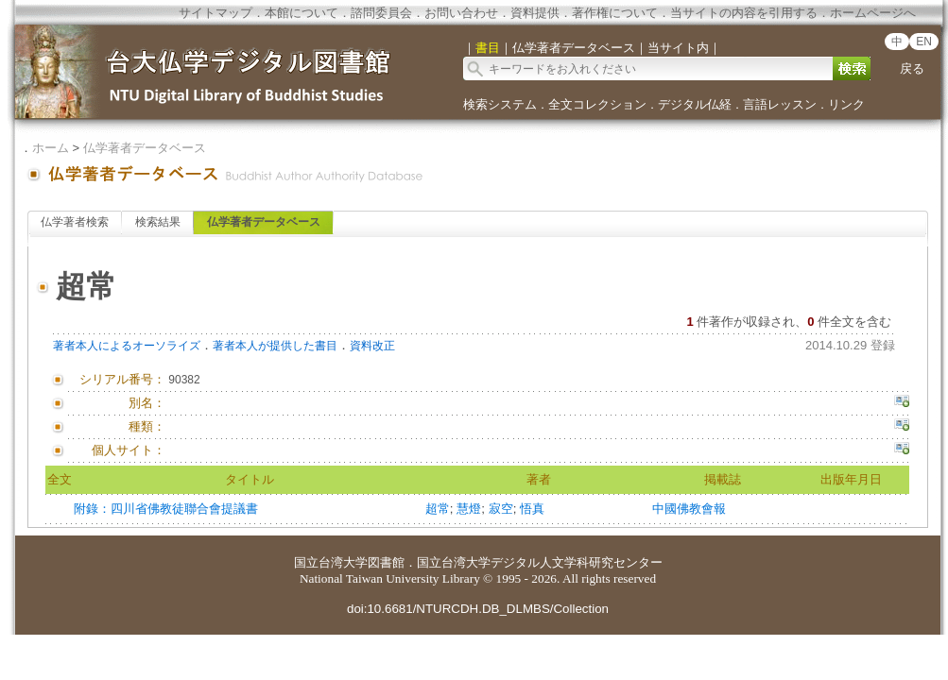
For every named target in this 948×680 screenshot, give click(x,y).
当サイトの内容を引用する (744, 13)
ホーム (50, 148)
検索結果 (158, 222)
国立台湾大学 (331, 562)
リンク (846, 104)
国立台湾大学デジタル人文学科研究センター (540, 562)
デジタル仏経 (695, 104)
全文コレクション (597, 104)
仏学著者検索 (75, 222)
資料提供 (535, 13)
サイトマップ (215, 13)
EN (924, 41)
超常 (437, 509)
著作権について (615, 13)
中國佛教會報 (689, 509)
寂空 (501, 509)
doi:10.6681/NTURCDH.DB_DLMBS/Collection (478, 609)
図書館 (386, 562)
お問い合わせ (461, 13)
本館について (301, 13)
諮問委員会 (381, 13)
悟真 (532, 509)
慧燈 (469, 509)
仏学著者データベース (144, 148)
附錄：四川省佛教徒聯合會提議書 (166, 509)
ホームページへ (873, 13)
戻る (912, 68)
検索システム (500, 104)
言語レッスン (780, 104)
